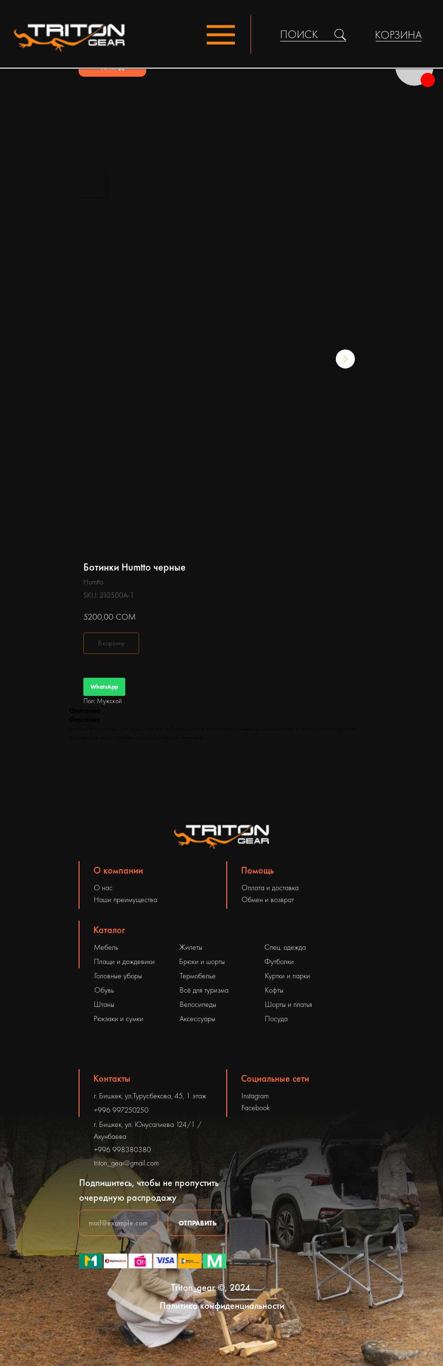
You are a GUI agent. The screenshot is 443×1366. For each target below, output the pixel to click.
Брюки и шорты (202, 961)
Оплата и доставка (270, 888)
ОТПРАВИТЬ (198, 1223)
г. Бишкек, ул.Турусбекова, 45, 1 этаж (150, 1096)
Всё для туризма (204, 990)
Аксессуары (197, 1019)
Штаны (104, 1004)
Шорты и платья (288, 1004)
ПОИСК (299, 34)
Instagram (255, 1096)
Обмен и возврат (268, 899)
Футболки (279, 961)
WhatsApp (104, 687)
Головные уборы (118, 976)
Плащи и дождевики (124, 961)
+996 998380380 (122, 1150)
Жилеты (190, 947)
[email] (118, 1223)
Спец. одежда (285, 947)
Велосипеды (198, 1004)
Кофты (274, 990)
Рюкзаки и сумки (118, 1019)
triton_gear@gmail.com (126, 1163)
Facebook (256, 1108)
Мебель (106, 947)
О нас (103, 888)
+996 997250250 (121, 1110)
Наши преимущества (125, 899)
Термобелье (198, 976)
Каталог (109, 930)
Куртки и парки (287, 976)
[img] (340, 35)
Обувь (104, 990)
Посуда (276, 1019)
